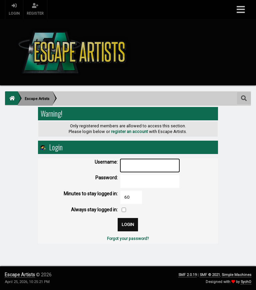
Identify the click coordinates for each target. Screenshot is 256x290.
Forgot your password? (128, 238)
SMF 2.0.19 (187, 275)
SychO (246, 282)
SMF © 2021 (210, 275)
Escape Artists (20, 274)
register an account (129, 131)
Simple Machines (236, 275)
